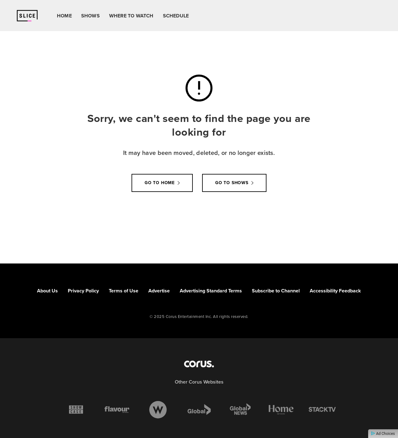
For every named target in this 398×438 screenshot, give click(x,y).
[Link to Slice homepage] (27, 16)
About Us (47, 290)
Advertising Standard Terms (211, 290)
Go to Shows (231, 182)
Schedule (176, 15)
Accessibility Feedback (335, 290)
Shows (90, 15)
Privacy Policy (83, 290)
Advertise (159, 290)
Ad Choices (383, 433)
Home (64, 15)
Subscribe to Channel (276, 290)
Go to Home (160, 182)
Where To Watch (131, 15)
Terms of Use (123, 290)
